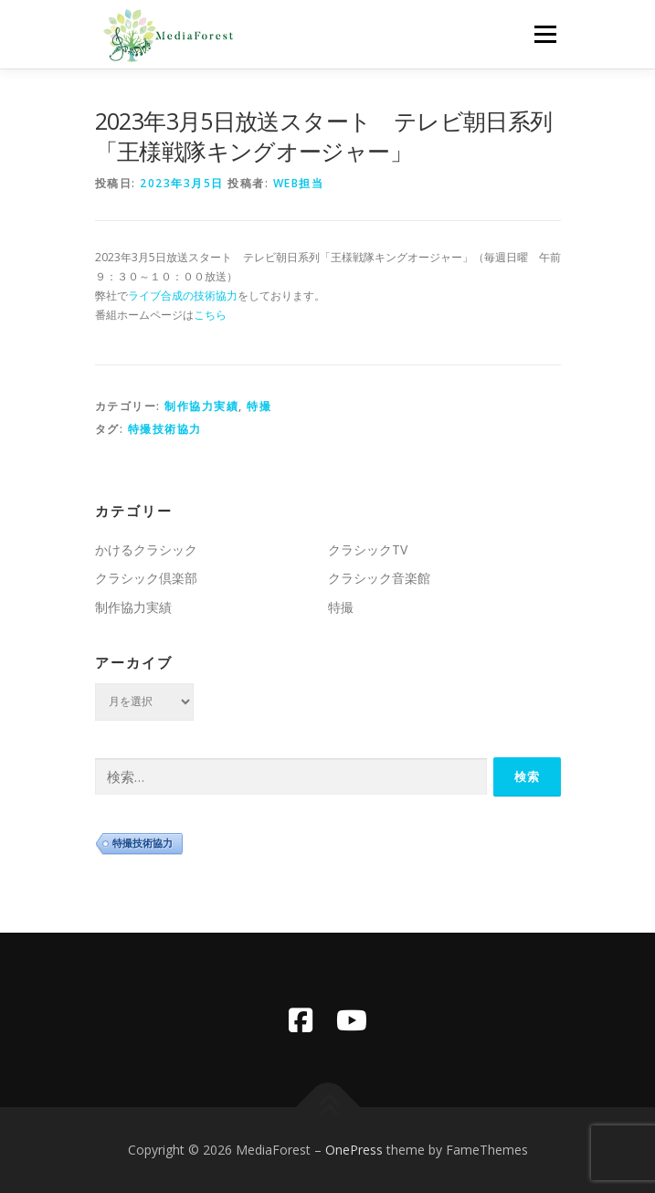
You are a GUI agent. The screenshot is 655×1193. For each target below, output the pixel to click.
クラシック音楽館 (379, 577)
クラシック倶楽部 (146, 577)
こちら (210, 314)
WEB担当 (298, 183)
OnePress (354, 1149)
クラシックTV (367, 549)
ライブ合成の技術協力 (183, 295)
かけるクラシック (146, 549)
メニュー (545, 34)
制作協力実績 (201, 406)
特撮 (259, 406)
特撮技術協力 (165, 429)
